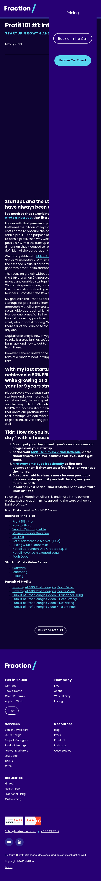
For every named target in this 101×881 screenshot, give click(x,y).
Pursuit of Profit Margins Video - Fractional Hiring (47, 595)
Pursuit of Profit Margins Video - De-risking (43, 603)
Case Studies (62, 750)
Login (12, 710)
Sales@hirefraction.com (20, 831)
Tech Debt (20, 556)
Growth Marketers (16, 750)
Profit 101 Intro (22, 521)
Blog (57, 730)
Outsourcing (13, 799)
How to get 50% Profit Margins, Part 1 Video (43, 587)
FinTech (10, 783)
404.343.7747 (50, 831)
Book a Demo (13, 691)
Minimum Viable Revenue (30, 533)
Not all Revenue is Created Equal (35, 552)
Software (19, 568)
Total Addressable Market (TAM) (36, 541)
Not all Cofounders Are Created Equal (39, 549)
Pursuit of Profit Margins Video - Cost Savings (45, 599)
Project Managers (16, 740)
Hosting (17, 576)
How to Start (21, 525)
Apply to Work (14, 701)
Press (57, 735)
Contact (10, 686)
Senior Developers (16, 730)
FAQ (56, 686)
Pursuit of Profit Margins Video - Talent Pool (44, 607)
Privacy (9, 868)
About (58, 691)
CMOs (9, 761)
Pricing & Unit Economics (30, 545)
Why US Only (62, 696)
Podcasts (60, 745)
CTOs (8, 766)
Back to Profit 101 (50, 630)
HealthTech (12, 789)
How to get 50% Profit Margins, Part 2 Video (43, 591)
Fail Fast (18, 537)
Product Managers (17, 745)
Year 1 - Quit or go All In (29, 529)
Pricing (72, 13)
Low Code (11, 756)
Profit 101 (59, 740)
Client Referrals (15, 696)
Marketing (19, 572)
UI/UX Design (13, 735)
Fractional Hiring (15, 794)
